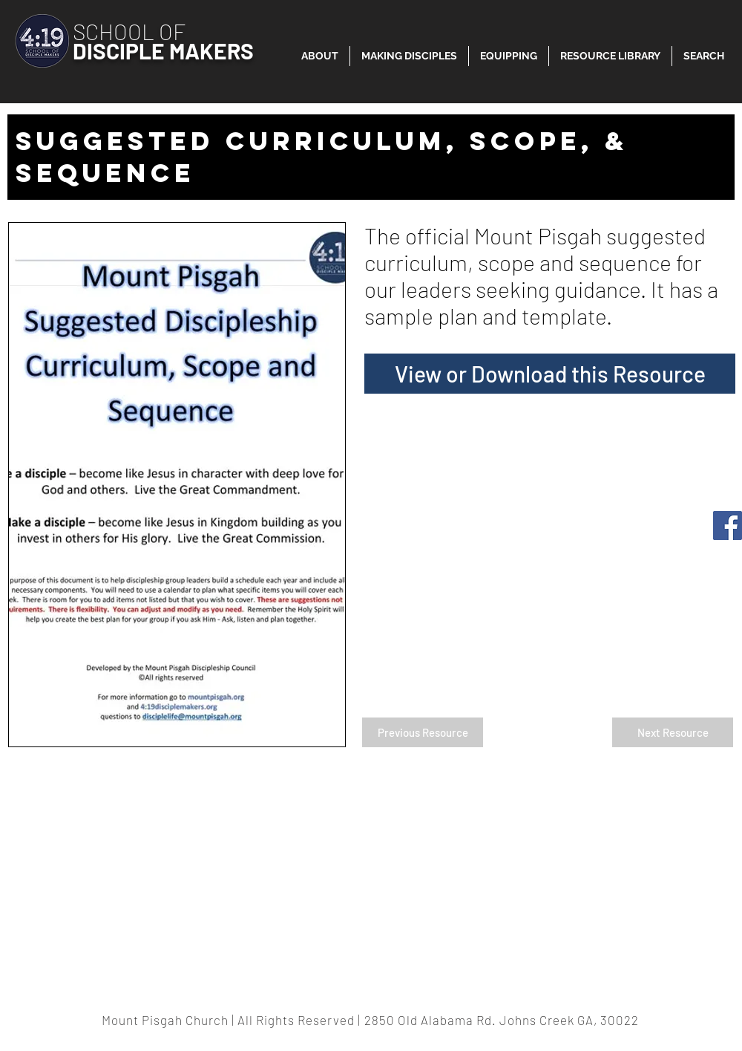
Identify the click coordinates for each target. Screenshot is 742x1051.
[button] (610, 56)
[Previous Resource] (422, 732)
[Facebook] (727, 525)
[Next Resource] (672, 732)
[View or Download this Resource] (549, 374)
